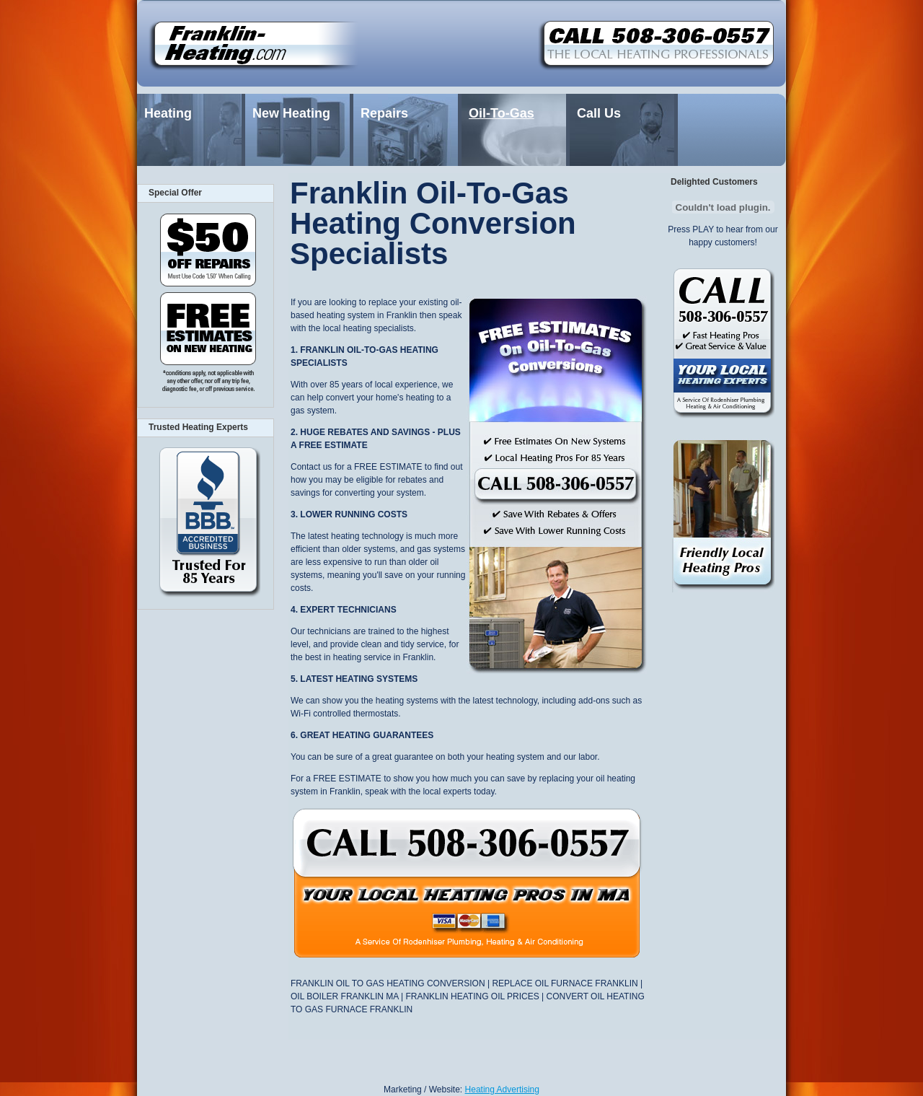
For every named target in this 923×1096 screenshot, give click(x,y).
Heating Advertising (502, 1089)
